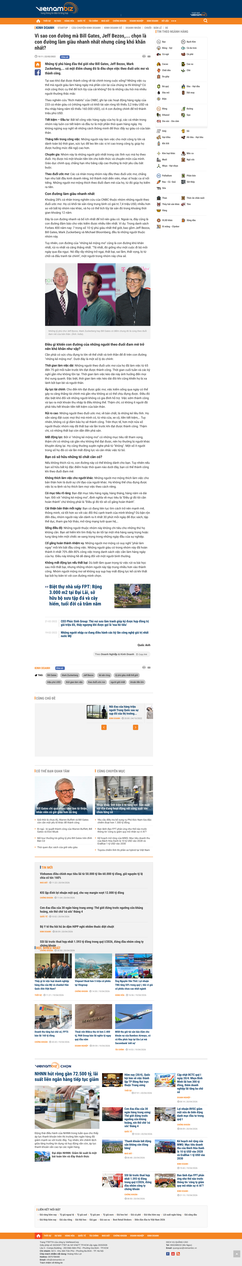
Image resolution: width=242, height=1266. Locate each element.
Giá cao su (105, 1220)
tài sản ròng (104, 675)
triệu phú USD (54, 682)
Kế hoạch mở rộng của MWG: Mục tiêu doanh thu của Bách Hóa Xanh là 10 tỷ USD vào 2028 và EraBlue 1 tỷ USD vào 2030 (124, 841)
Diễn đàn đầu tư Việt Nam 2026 (150, 1220)
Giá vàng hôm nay (48, 1215)
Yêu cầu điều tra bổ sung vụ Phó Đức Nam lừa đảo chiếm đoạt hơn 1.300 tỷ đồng (124, 821)
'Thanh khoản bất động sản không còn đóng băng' (138, 1145)
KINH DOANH (152, 21)
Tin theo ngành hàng (172, 32)
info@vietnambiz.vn (56, 1260)
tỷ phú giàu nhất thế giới (126, 675)
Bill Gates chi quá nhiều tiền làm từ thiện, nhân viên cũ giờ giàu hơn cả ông (62, 810)
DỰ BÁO (57, 21)
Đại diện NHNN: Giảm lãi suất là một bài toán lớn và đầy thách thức (74, 1154)
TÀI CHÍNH (93, 21)
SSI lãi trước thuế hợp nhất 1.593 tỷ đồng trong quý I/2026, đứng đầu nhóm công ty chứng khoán (92, 943)
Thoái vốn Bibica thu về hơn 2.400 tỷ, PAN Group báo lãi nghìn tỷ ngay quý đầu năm (93, 1035)
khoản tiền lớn (137, 682)
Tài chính (119, 1049)
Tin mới (47, 867)
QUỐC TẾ (81, 21)
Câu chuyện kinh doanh (86, 27)
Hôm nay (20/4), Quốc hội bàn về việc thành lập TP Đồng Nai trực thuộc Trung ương (137, 1080)
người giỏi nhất (118, 682)
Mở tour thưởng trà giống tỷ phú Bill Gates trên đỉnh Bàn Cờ (64, 839)
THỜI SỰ (47, 21)
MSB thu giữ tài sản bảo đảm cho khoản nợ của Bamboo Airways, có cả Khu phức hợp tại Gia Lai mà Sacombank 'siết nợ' (133, 1037)
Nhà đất (44, 882)
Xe (166, 27)
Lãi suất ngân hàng (172, 1215)
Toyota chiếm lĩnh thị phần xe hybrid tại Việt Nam (124, 850)
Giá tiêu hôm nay (152, 1215)
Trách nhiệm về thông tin (51, 1263)
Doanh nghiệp (81, 1046)
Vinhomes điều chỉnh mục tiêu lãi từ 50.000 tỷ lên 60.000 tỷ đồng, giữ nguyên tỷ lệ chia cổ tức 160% (91, 876)
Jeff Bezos (88, 675)
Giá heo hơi (122, 1215)
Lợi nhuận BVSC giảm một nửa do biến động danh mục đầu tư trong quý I (190, 1114)
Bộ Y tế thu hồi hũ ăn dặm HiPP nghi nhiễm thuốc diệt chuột (77, 927)
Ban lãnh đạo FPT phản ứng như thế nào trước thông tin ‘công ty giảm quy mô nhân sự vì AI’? (122, 830)
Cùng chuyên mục (111, 771)
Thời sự (38, 995)
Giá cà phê (136, 1215)
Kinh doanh (45, 28)
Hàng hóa (119, 995)
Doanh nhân (133, 27)
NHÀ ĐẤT (105, 21)
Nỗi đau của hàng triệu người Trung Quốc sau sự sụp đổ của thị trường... (124, 710)
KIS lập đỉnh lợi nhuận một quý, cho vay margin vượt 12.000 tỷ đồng (82, 893)
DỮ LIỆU (165, 21)
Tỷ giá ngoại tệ (67, 1215)
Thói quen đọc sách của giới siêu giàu (57, 847)
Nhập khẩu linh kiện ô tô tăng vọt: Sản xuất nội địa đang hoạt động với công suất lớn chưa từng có (123, 808)
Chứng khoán (46, 898)
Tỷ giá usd (82, 1215)
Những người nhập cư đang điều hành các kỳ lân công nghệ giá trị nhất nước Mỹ (105, 634)
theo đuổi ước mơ (96, 682)
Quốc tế (44, 916)
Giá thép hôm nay (48, 1220)
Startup (63, 27)
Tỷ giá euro (108, 1215)
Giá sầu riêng (65, 1220)
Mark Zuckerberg (70, 675)
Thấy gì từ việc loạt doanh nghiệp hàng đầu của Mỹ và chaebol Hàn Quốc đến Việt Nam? (52, 985)
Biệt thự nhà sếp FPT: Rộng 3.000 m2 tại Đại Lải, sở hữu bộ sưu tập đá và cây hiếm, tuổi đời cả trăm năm (75, 595)
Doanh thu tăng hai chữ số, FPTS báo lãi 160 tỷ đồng (51, 1033)
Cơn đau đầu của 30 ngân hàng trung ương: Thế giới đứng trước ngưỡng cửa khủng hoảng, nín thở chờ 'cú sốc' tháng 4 (91, 909)
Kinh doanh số (113, 27)
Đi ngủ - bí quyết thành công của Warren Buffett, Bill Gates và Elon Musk (64, 830)
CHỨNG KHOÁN (119, 21)
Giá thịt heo (80, 1220)
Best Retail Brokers (122, 1220)
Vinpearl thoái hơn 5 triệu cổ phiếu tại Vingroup (93, 983)
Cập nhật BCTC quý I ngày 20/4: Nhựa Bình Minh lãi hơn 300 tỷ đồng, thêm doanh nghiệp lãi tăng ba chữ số (190, 1083)
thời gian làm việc (74, 682)
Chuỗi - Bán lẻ (153, 27)
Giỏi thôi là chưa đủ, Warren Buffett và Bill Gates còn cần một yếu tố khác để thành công (63, 821)
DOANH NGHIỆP (136, 21)
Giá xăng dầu (190, 1215)
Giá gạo (93, 1220)
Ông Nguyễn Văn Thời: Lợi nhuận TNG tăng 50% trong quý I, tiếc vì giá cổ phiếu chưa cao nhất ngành (134, 985)
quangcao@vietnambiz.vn (185, 1248)
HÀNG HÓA (69, 21)
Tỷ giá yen (95, 1215)
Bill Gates (51, 675)
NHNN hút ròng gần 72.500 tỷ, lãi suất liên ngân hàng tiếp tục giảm (67, 1076)
